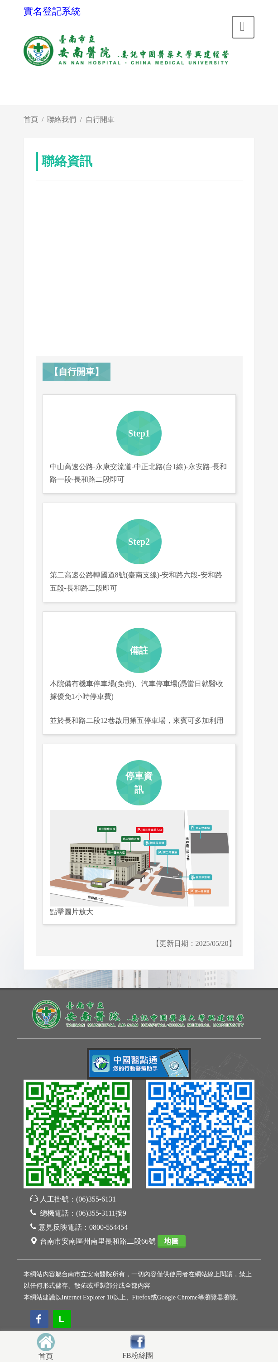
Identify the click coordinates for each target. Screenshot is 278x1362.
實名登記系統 (52, 11)
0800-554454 (108, 1227)
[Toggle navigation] (243, 27)
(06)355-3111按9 (101, 1213)
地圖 (171, 1241)
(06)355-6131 (96, 1199)
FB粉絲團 (137, 1355)
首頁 (31, 119)
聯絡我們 (61, 119)
